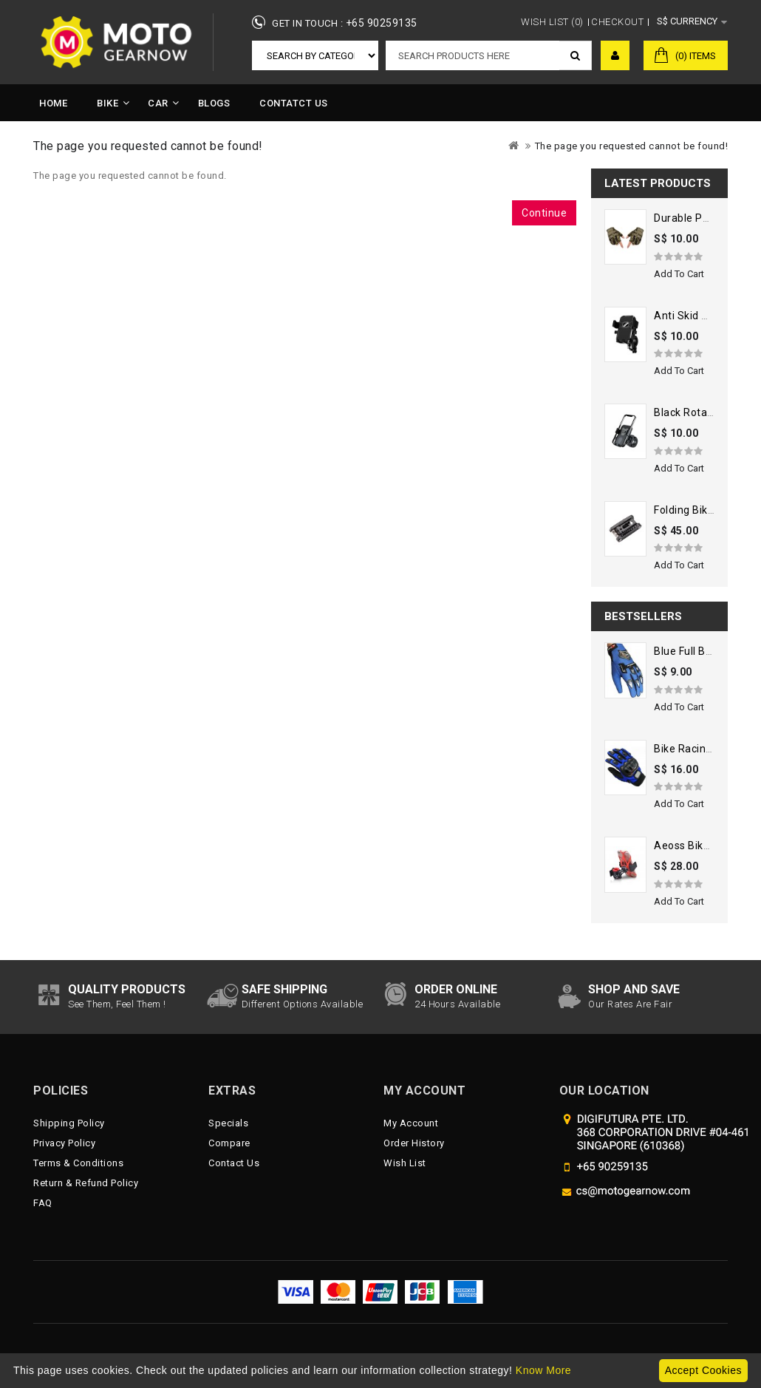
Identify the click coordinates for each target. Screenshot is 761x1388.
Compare (229, 1143)
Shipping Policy (69, 1123)
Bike (107, 103)
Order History (414, 1143)
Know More (543, 1370)
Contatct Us (293, 103)
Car (158, 103)
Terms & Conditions (78, 1162)
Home (53, 103)
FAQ (42, 1202)
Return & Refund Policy (85, 1182)
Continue (544, 213)
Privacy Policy (64, 1143)
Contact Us (233, 1162)
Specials (228, 1123)
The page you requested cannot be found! (631, 146)
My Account (410, 1123)
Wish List (404, 1162)
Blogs (214, 103)
